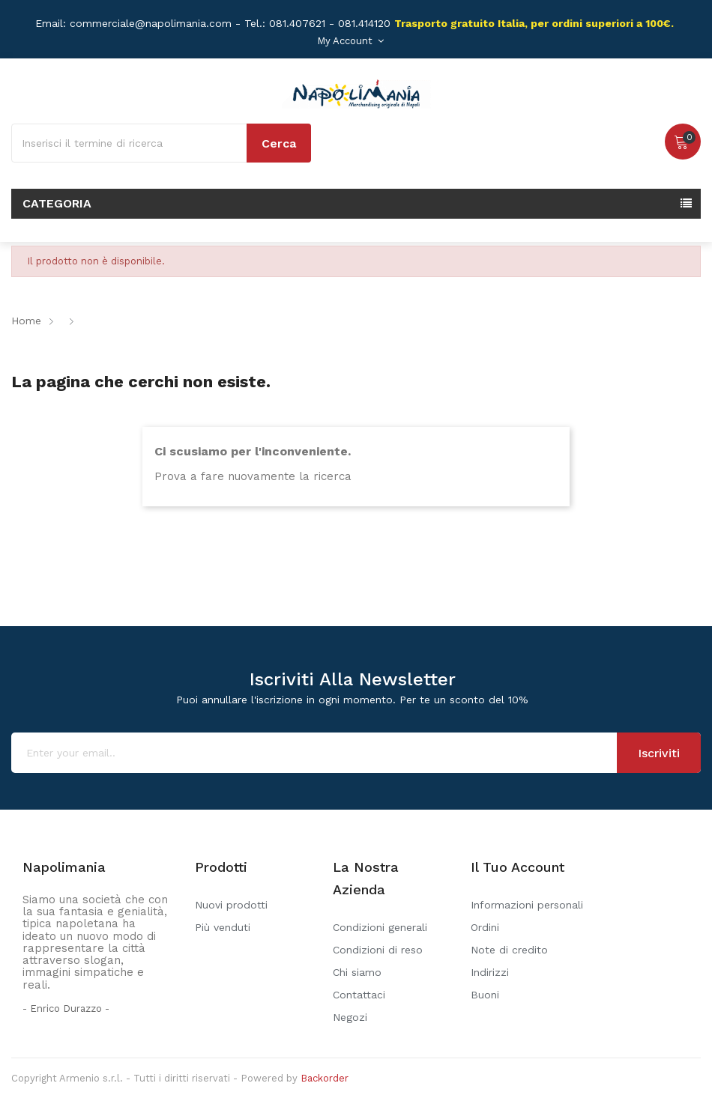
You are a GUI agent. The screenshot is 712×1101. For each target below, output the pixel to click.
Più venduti (222, 927)
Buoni (485, 995)
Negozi (350, 1017)
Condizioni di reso (378, 950)
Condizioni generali (380, 927)
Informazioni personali (527, 905)
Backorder (325, 1078)
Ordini (485, 927)
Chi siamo (357, 972)
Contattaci (359, 995)
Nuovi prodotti (231, 905)
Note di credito (509, 950)
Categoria (56, 203)
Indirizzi (490, 972)
